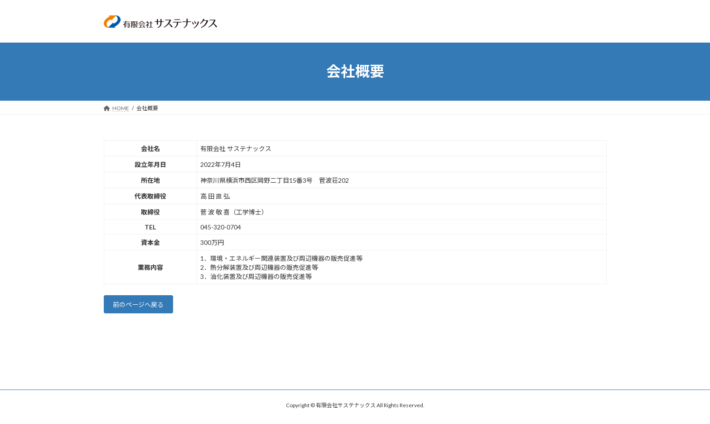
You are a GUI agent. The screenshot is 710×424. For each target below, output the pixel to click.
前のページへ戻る (143, 306)
